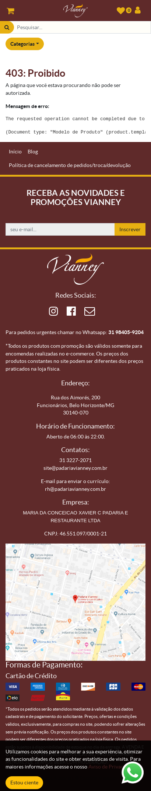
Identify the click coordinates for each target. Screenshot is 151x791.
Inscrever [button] (130, 229)
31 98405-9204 (126, 332)
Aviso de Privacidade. (112, 767)
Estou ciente (24, 782)
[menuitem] (15, 152)
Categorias (22, 44)
